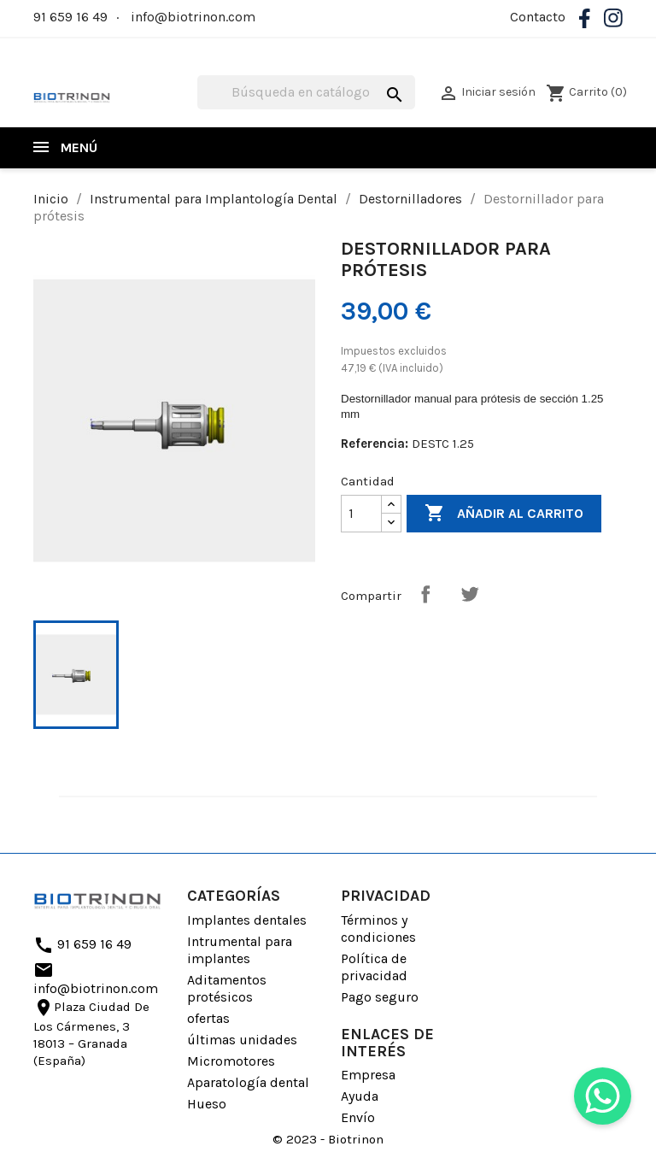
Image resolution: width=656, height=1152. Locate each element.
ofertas (208, 1018)
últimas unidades (242, 1040)
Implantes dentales (247, 920)
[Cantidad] (361, 513)
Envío (358, 1117)
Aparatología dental (248, 1082)
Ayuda (359, 1096)
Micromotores (231, 1061)
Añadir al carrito (504, 514)
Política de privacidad (374, 967)
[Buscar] (306, 92)
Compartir (425, 594)
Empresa (368, 1075)
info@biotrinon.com (193, 17)
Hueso (206, 1104)
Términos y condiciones (378, 928)
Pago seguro (380, 997)
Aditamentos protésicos (226, 988)
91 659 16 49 (70, 17)
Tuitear (470, 594)
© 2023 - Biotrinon (328, 1139)
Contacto (537, 17)
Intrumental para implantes (239, 950)
